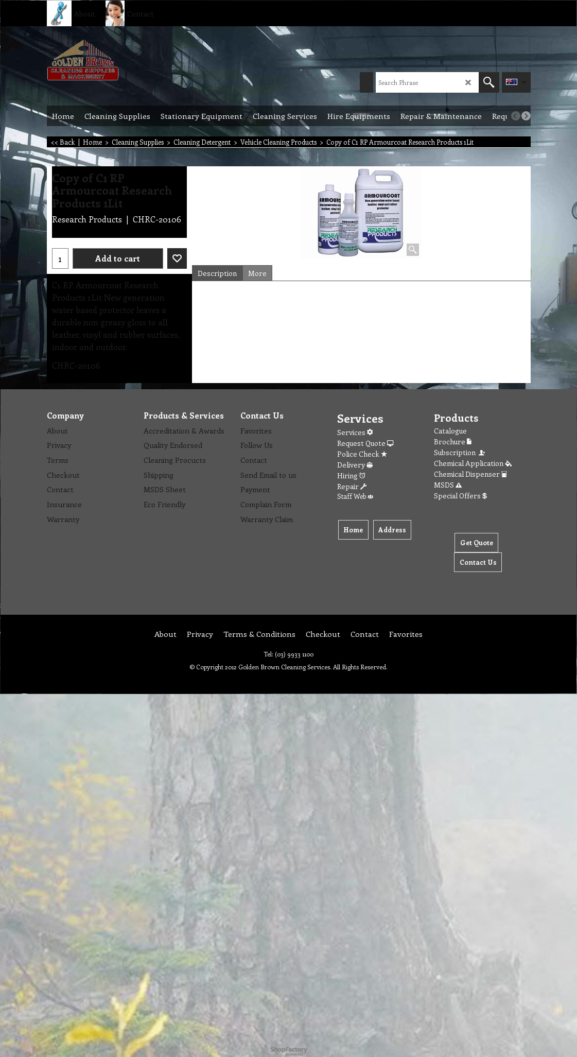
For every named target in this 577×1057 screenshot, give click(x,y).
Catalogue (450, 431)
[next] (526, 115)
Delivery (355, 465)
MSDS (448, 485)
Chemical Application (473, 463)
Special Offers (460, 495)
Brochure (452, 441)
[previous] (515, 115)
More (257, 273)
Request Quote (365, 443)
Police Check (362, 454)
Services (355, 432)
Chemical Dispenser (470, 474)
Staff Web (355, 496)
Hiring (351, 475)
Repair (351, 486)
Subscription (460, 452)
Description (217, 273)
